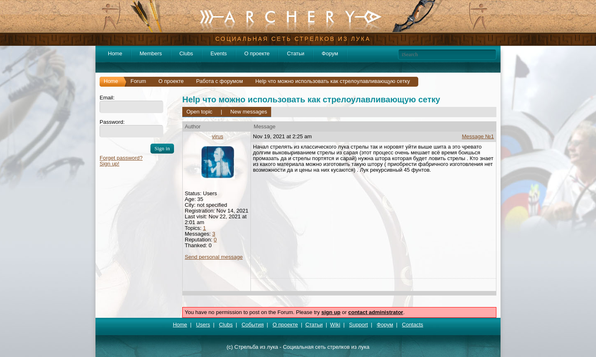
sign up (330, 312)
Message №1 (478, 136)
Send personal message (214, 257)
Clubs (186, 53)
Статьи (295, 53)
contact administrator (375, 312)
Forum (138, 81)
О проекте (256, 53)
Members (151, 53)
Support (358, 325)
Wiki (335, 325)
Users (203, 325)
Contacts (412, 325)
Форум (330, 53)
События (252, 325)
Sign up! (109, 164)
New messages (248, 112)
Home (115, 53)
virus (217, 136)
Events (218, 53)
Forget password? (121, 158)
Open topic (199, 112)
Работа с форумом (219, 81)
